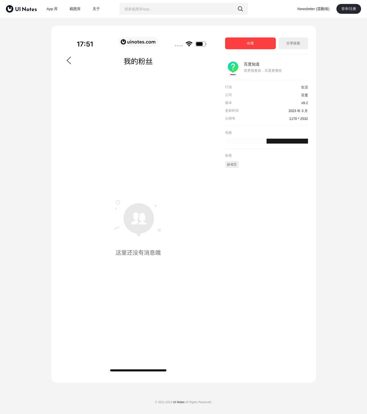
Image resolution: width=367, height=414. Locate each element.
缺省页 (232, 164)
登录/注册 (348, 9)
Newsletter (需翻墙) (313, 9)
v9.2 (304, 103)
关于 (96, 9)
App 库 (52, 9)
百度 (304, 95)
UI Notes (179, 402)
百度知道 (252, 64)
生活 (304, 87)
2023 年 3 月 (298, 111)
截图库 (75, 9)
